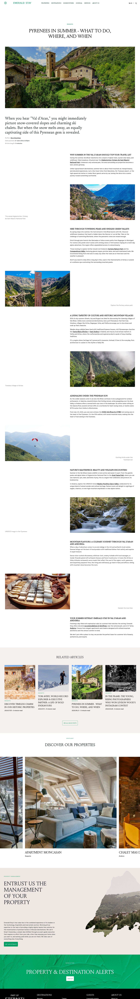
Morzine (40, 945)
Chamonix (40, 947)
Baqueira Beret (42, 970)
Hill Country (66, 978)
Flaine (64, 957)
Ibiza (63, 967)
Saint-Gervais (41, 965)
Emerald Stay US (117, 950)
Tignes (64, 945)
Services (87, 3)
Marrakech (65, 970)
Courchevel (41, 955)
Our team (114, 955)
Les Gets (40, 950)
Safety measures (117, 962)
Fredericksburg (67, 980)
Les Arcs (40, 978)
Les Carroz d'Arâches (44, 962)
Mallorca (65, 962)
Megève (40, 957)
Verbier (64, 960)
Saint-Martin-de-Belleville (46, 967)
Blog (88, 947)
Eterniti (114, 952)
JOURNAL (79, 3)
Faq (88, 950)
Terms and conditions (118, 967)
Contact (114, 960)
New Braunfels (67, 983)
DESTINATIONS (44, 941)
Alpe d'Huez (41, 952)
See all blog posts (70, 723)
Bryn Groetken (16, 138)
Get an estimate (92, 962)
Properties (45, 3)
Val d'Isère (65, 947)
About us (114, 945)
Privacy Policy (116, 965)
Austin (64, 973)
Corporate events (93, 945)
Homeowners (68, 3)
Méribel (39, 960)
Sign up (70, 925)
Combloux (40, 975)
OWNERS (91, 953)
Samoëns (65, 952)
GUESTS (90, 941)
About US (95, 3)
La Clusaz (65, 950)
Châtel (39, 973)
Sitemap (114, 970)
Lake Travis (66, 975)
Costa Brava (66, 965)
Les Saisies (66, 955)
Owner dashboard (93, 959)
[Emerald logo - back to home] (18, 3)
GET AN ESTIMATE (11, 893)
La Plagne (40, 980)
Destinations (56, 3)
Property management (94, 957)
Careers (114, 957)
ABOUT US (116, 941)
